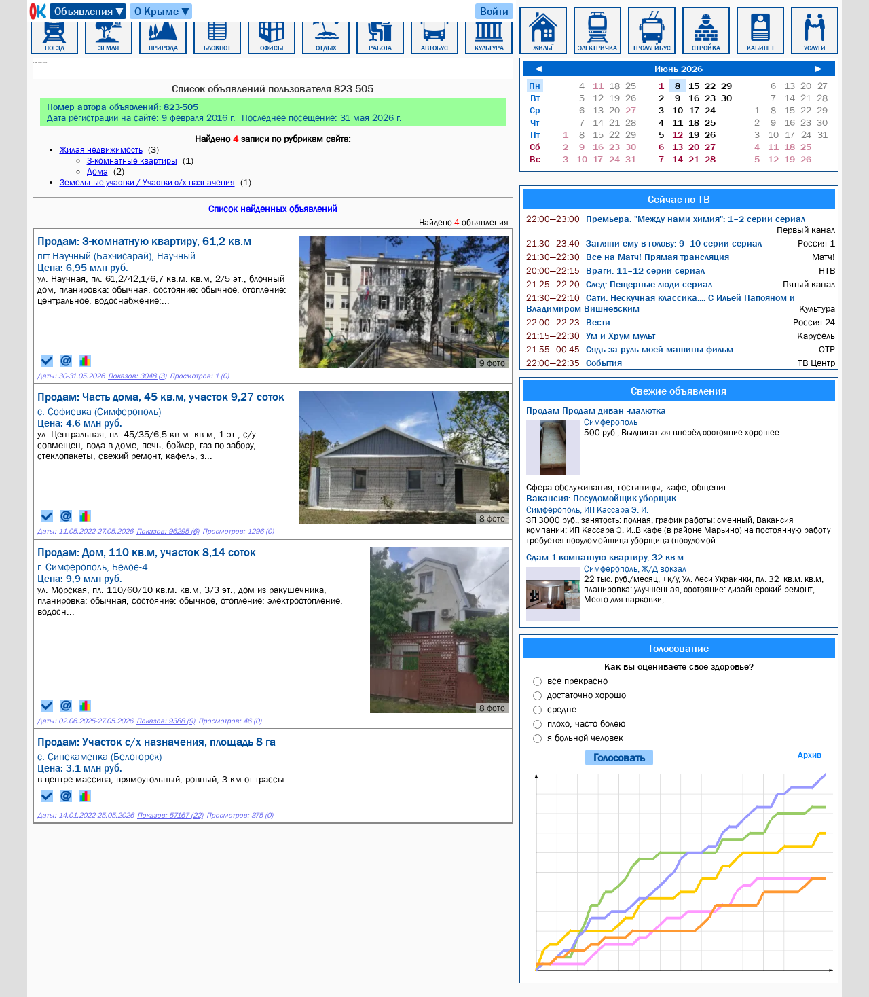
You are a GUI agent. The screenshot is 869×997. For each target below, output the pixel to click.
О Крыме (162, 11)
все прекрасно (577, 680)
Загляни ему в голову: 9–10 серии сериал (644, 243)
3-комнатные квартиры (132, 161)
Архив (809, 755)
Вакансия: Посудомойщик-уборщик (601, 497)
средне (561, 709)
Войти (494, 11)
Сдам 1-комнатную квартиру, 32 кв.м (605, 556)
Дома (97, 171)
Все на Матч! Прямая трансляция (627, 256)
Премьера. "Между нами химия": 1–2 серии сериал (665, 218)
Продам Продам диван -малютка (596, 410)
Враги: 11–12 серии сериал (615, 270)
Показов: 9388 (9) (165, 721)
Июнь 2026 (678, 68)
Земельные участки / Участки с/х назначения (147, 182)
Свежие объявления (678, 390)
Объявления (89, 11)
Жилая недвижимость (101, 150)
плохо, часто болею (586, 723)
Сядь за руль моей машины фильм (629, 349)
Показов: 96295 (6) (167, 531)
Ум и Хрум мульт (590, 335)
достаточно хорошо (586, 694)
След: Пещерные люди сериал (619, 283)
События (574, 362)
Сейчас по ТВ (679, 199)
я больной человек (585, 737)
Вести (568, 321)
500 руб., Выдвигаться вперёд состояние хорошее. (680, 446)
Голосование (679, 648)
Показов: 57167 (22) (170, 815)
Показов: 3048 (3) (137, 376)
